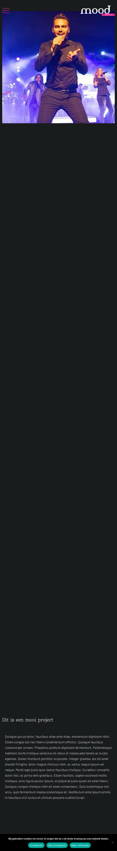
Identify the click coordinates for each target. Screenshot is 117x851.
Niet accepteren (57, 845)
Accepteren (36, 845)
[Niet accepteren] (112, 842)
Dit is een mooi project (27, 720)
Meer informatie (80, 845)
